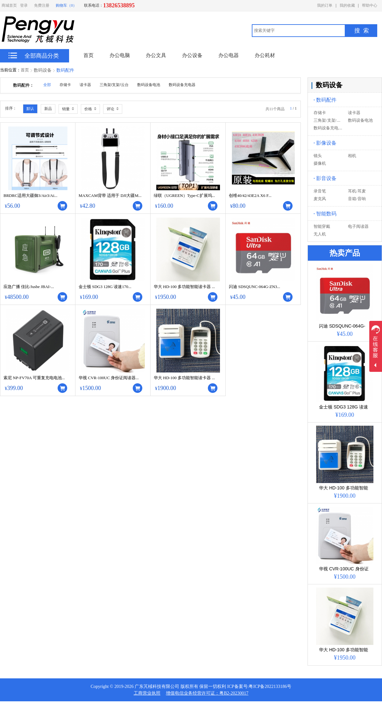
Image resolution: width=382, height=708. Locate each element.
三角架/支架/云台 (329, 120)
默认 (30, 108)
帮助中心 (369, 5)
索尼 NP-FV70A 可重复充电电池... (34, 377)
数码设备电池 (360, 120)
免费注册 (41, 5)
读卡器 (354, 112)
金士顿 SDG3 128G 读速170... (105, 286)
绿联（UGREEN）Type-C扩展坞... (184, 195)
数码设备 (43, 70)
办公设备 (192, 55)
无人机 (320, 234)
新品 (48, 108)
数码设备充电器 (328, 128)
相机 (352, 155)
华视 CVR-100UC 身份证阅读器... (109, 377)
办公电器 (228, 55)
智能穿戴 (322, 226)
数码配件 (65, 70)
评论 (113, 109)
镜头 (318, 155)
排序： (11, 108)
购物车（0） (66, 5)
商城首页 (9, 5)
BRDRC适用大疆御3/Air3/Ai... (30, 195)
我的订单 (324, 5)
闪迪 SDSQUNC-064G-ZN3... (254, 286)
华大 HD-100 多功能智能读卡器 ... (184, 286)
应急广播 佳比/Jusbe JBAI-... (29, 286)
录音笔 (320, 191)
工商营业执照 (147, 693)
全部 (47, 85)
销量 (68, 109)
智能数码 (325, 213)
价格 (90, 109)
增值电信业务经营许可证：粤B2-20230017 (207, 693)
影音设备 (325, 178)
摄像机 (320, 163)
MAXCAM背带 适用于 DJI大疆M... (110, 195)
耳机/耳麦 (357, 191)
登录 (24, 5)
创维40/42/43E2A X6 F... (250, 195)
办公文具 (156, 55)
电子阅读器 (358, 226)
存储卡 (320, 112)
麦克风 (320, 198)
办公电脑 (120, 55)
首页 (25, 70)
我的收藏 (347, 5)
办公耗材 (265, 55)
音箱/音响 (357, 198)
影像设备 (325, 143)
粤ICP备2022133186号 (270, 686)
